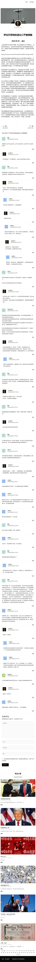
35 (33, 952)
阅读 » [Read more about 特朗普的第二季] (2, 833)
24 (11, 952)
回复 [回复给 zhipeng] (33, 208)
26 (15, 952)
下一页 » (18, 954)
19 (1, 952)
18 (33, 950)
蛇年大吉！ (4, 856)
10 (19, 950)
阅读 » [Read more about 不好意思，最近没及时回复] (2, 920)
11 (21, 950)
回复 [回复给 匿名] (33, 149)
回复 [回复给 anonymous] (33, 337)
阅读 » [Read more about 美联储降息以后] (2, 891)
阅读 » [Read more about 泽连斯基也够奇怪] (2, 804)
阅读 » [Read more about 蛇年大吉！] (2, 862)
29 (21, 952)
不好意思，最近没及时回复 (8, 914)
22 (7, 952)
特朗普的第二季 (5, 828)
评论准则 (32, 2)
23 (9, 952)
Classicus (10, 153)
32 (27, 952)
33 (29, 952)
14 (26, 950)
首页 (27, 2)
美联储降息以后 (5, 885)
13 (24, 950)
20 (3, 952)
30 (23, 952)
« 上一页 (3, 950)
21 (5, 952)
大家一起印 (4, 943)
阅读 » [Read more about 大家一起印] (2, 948)
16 (30, 950)
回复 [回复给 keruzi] (33, 286)
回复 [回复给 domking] (33, 684)
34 (31, 952)
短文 (23, 41)
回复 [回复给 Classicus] (33, 162)
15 (28, 950)
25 (13, 952)
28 (19, 952)
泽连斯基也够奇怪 (5, 799)
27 (17, 952)
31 (25, 952)
